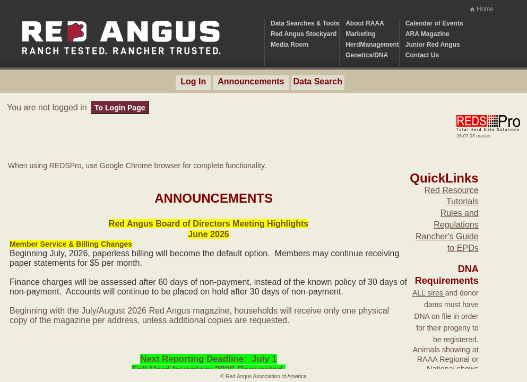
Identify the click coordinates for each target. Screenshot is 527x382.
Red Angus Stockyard (303, 34)
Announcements (251, 81)
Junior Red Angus (432, 44)
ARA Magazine (427, 34)
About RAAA (364, 23)
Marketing (360, 34)
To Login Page (119, 107)
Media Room (289, 44)
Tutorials (462, 201)
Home (485, 9)
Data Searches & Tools (305, 23)
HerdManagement (372, 44)
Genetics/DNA (366, 55)
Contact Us (422, 55)
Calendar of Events (434, 23)
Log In (193, 81)
